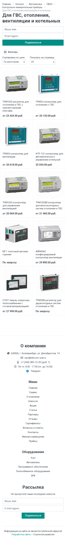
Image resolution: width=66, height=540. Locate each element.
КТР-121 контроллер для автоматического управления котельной (49, 156)
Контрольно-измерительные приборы (22, 7)
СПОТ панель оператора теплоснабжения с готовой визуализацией (16, 303)
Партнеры (33, 414)
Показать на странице (42, 57)
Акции (33, 405)
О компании (33, 396)
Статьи (33, 410)
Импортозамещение (33, 436)
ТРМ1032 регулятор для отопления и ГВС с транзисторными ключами (16, 106)
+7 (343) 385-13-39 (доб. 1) (33, 362)
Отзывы (33, 419)
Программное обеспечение (33, 466)
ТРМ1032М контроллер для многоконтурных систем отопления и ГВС (49, 205)
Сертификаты (33, 423)
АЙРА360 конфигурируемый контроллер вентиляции (49, 254)
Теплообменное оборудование (33, 471)
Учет (33, 457)
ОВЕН (49, 4)
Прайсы (33, 441)
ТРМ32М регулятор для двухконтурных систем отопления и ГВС (48, 303)
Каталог (20, 4)
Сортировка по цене (13, 57)
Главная (6, 4)
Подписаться (33, 42)
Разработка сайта (21, 534)
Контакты (33, 432)
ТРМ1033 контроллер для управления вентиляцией (14, 205)
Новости (33, 401)
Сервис (33, 392)
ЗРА (33, 475)
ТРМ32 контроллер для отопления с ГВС (48, 103)
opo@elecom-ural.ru (33, 357)
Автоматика (35, 4)
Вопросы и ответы (33, 427)
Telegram (33, 371)
